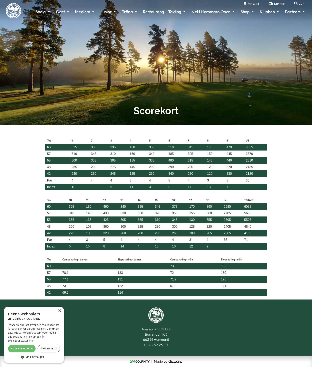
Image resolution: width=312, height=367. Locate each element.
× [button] (59, 310)
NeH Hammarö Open (210, 11)
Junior (106, 11)
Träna (127, 11)
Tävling (174, 11)
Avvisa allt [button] (49, 348)
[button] (34, 357)
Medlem (82, 11)
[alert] (34, 335)
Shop (245, 11)
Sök (299, 3)
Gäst (60, 11)
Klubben (267, 11)
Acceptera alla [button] (22, 348)
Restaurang (153, 11)
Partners (292, 11)
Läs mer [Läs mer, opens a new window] (29, 340)
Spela (41, 11)
